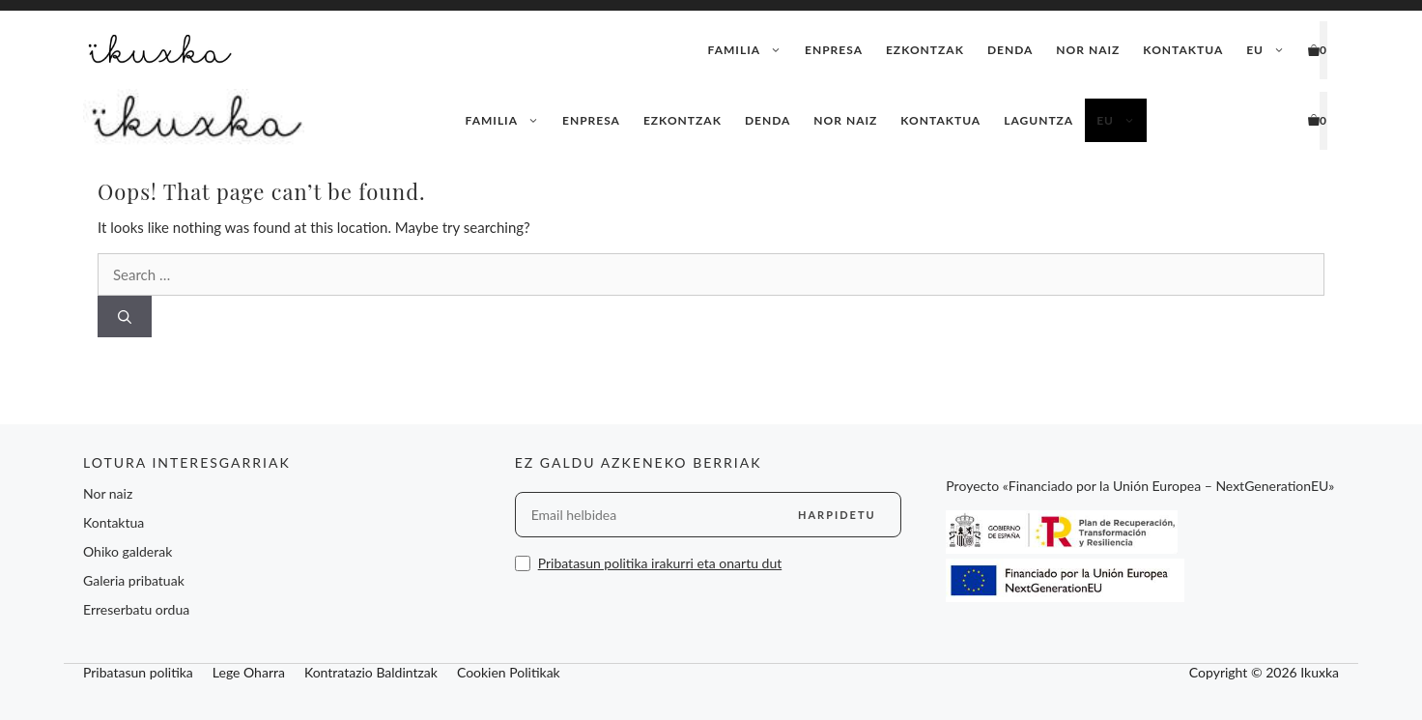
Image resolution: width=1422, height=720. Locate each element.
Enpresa (834, 50)
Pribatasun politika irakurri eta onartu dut (660, 563)
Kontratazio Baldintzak (371, 672)
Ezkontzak (925, 50)
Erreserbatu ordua (136, 609)
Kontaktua (1183, 50)
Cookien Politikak (508, 672)
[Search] (125, 316)
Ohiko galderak (127, 551)
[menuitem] (1265, 50)
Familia (750, 50)
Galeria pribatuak (134, 580)
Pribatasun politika (138, 672)
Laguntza (1038, 120)
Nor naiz (1088, 50)
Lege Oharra (249, 672)
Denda (1010, 50)
